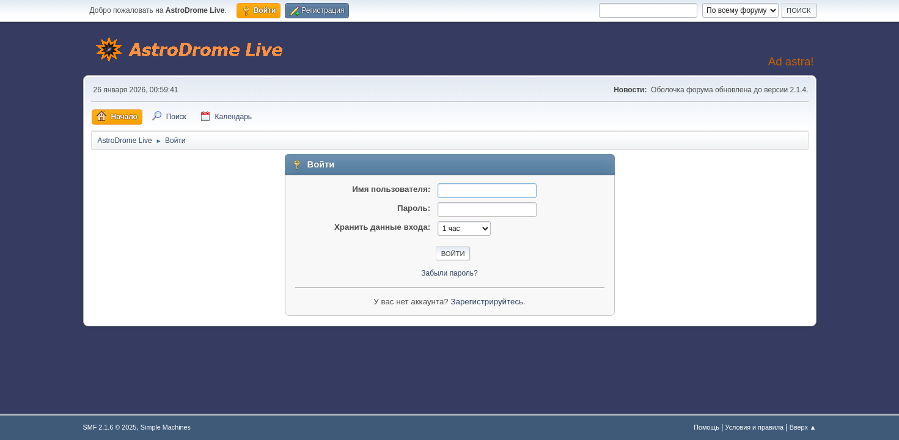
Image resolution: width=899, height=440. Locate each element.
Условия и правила (754, 427)
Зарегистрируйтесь (486, 301)
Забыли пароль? (449, 273)
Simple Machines (166, 427)
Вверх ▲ (803, 427)
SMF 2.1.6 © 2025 (110, 427)
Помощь (706, 427)
